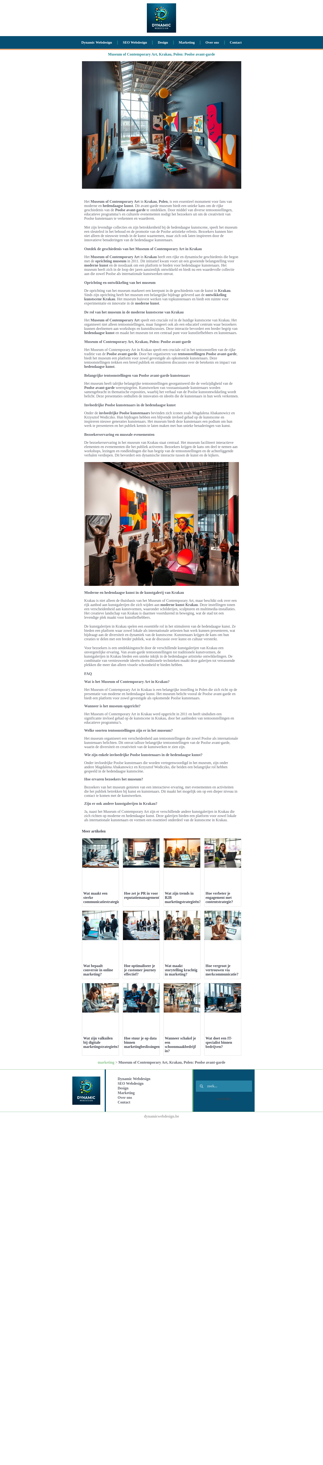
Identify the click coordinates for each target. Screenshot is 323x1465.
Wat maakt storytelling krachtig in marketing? (181, 970)
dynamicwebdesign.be (161, 1116)
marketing (106, 1062)
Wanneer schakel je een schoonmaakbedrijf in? (180, 1044)
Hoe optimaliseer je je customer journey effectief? (140, 970)
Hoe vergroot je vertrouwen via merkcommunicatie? (222, 970)
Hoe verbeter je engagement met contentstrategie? (219, 897)
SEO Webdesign (135, 42)
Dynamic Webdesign (96, 42)
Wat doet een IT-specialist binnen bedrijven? (219, 1042)
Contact (236, 42)
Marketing (187, 42)
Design (163, 42)
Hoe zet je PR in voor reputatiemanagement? (142, 895)
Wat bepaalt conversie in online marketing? (98, 970)
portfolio (224, 1099)
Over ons (212, 42)
